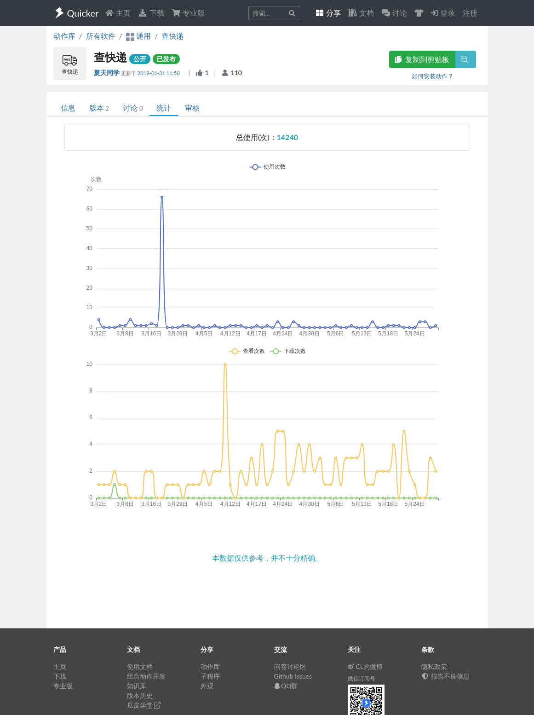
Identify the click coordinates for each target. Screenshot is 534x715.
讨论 (133, 107)
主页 (118, 12)
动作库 (64, 35)
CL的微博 (365, 666)
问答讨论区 (290, 666)
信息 (68, 107)
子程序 (210, 676)
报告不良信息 (445, 676)
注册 (470, 12)
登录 (443, 12)
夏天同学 (107, 72)
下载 (151, 12)
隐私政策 (434, 666)
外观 (207, 686)
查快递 (172, 35)
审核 (192, 107)
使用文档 (140, 666)
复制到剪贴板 (422, 59)
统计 (163, 107)
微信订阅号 (361, 678)
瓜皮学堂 (144, 705)
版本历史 (140, 695)
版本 (99, 107)
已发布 (166, 59)
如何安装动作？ (433, 76)
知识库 (136, 686)
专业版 (188, 12)
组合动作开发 (146, 676)
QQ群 (286, 686)
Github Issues (293, 676)
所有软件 (100, 35)
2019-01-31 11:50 (159, 73)
